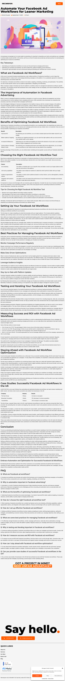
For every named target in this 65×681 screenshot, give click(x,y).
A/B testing (4, 170)
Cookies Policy (44, 678)
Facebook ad (11, 59)
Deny (48, 675)
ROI (7, 133)
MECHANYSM (5, 389)
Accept (37, 675)
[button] (62, 668)
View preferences (58, 675)
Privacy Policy (51, 678)
